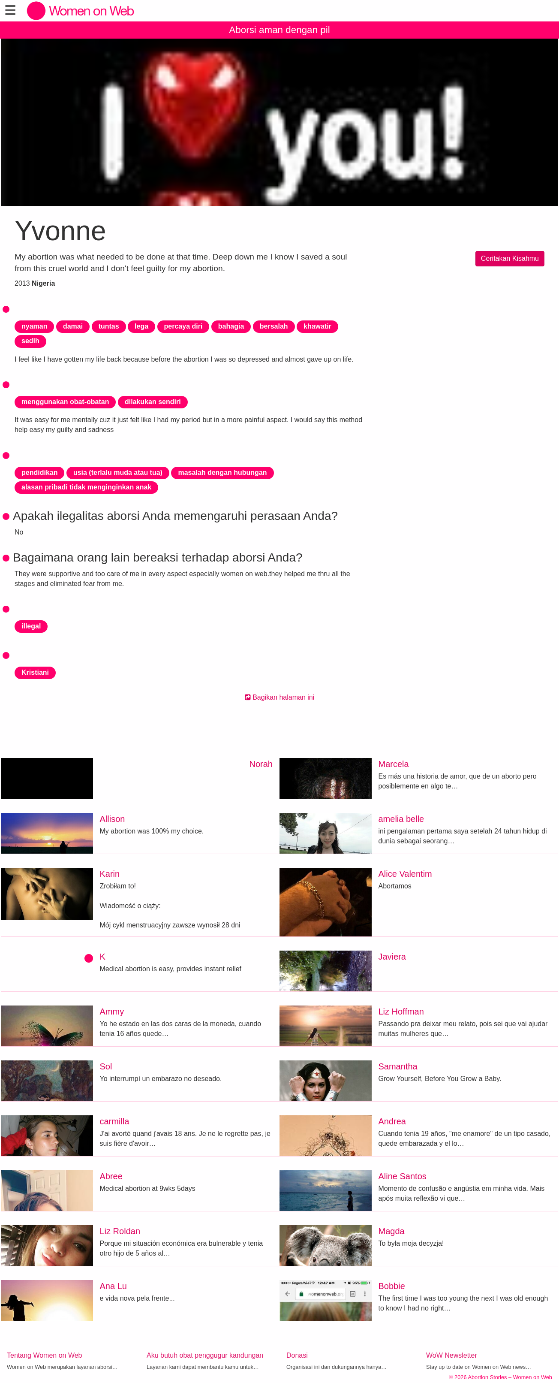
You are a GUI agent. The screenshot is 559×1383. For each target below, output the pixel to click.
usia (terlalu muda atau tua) (117, 472)
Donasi (297, 1355)
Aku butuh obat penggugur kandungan (205, 1355)
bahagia (231, 326)
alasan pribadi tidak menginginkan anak (86, 487)
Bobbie (392, 1286)
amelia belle (401, 819)
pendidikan (39, 472)
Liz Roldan (120, 1231)
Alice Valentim (405, 874)
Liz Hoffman (401, 1011)
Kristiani (35, 672)
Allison (112, 819)
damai (73, 326)
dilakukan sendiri (153, 401)
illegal (31, 626)
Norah (261, 764)
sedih (30, 340)
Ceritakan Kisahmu (510, 258)
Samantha (398, 1066)
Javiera (392, 956)
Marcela (394, 764)
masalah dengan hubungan (222, 472)
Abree (111, 1176)
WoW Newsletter (451, 1355)
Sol (106, 1066)
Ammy (112, 1011)
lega (141, 326)
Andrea (392, 1121)
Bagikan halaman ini (280, 697)
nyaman (34, 326)
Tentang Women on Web (44, 1355)
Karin (110, 874)
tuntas (109, 326)
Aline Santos (403, 1176)
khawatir (317, 326)
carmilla (114, 1121)
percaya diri (183, 326)
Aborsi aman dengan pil (279, 29)
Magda (392, 1231)
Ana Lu (113, 1286)
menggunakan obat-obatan (65, 401)
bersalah (274, 326)
